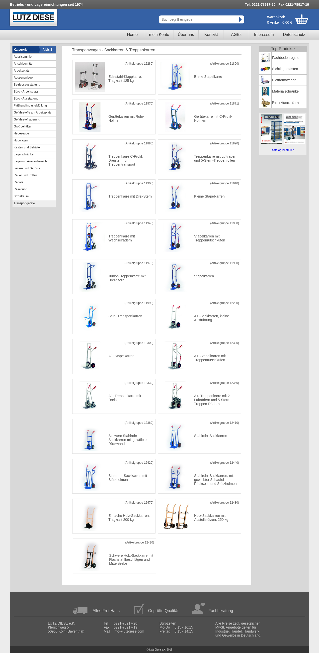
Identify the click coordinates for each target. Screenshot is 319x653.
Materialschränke (285, 91)
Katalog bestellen (282, 150)
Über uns (186, 34)
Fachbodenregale (285, 58)
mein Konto (159, 34)
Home (132, 34)
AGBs (236, 34)
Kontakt (211, 34)
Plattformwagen (284, 80)
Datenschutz (294, 34)
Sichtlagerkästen (285, 69)
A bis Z (48, 49)
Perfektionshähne (285, 103)
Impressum (264, 34)
